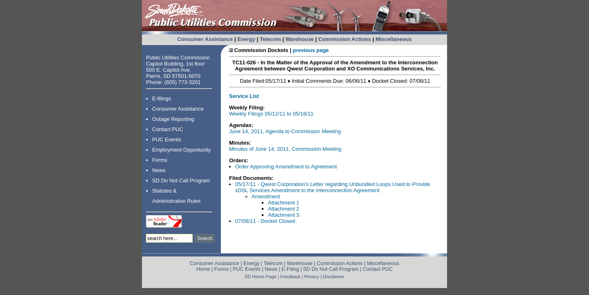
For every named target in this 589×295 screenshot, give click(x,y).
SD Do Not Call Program (181, 180)
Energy (246, 39)
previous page (311, 50)
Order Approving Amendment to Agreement (286, 166)
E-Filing (290, 269)
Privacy (311, 276)
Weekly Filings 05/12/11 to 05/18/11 (271, 114)
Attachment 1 (283, 203)
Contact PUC (167, 129)
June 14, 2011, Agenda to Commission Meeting (285, 131)
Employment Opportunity (181, 150)
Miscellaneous (393, 39)
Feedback (290, 276)
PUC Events (166, 139)
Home (203, 269)
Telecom (270, 39)
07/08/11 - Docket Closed (265, 221)
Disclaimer (333, 276)
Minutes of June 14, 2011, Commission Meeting (285, 149)
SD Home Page (261, 276)
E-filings (161, 98)
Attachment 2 (283, 209)
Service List (244, 96)
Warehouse (300, 39)
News (159, 170)
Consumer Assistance (205, 39)
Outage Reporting (173, 119)
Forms (159, 160)
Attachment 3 (283, 215)
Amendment (266, 196)
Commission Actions (344, 39)
